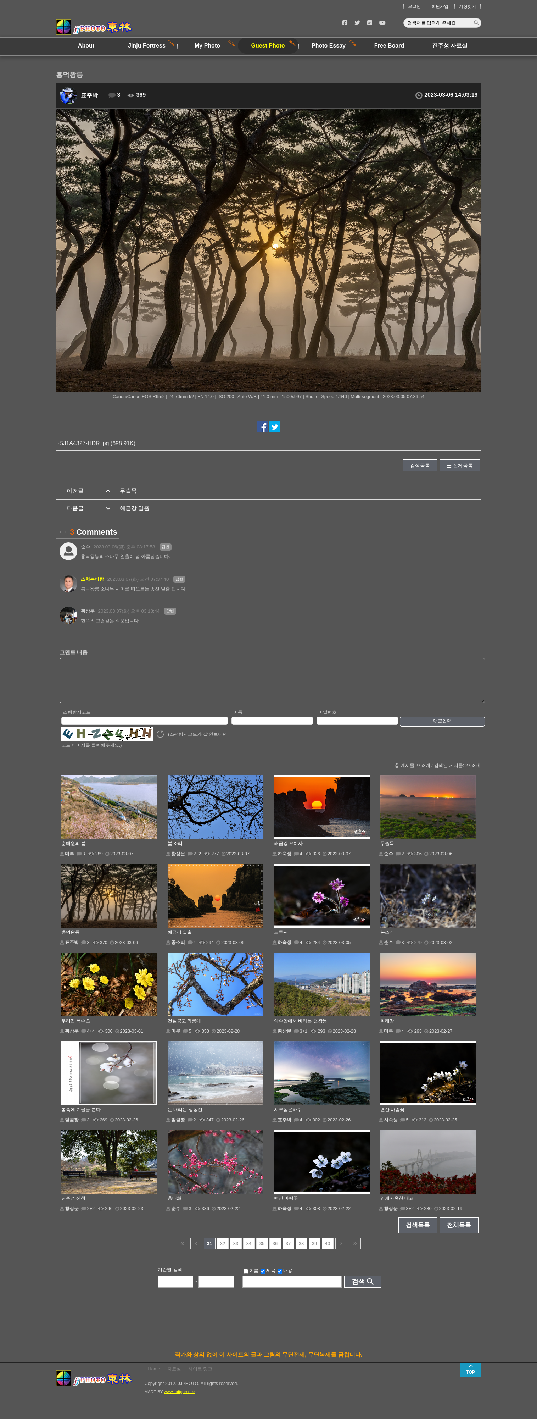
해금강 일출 (135, 508)
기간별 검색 (170, 1277)
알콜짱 (72, 1127)
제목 (268, 1278)
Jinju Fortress (147, 46)
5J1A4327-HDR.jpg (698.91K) (98, 443)
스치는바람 (92, 579)
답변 (165, 547)
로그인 (414, 6)
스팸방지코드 (77, 719)
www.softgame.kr (179, 1399)
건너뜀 (182, 1251)
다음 (341, 1251)
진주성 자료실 (450, 46)
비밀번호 (327, 719)
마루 (69, 861)
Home (154, 1376)
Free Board (389, 46)
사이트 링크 (200, 1376)
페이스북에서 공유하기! (262, 427)
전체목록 (463, 465)
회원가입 (439, 6)
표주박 (89, 95)
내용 (285, 1278)
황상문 (88, 611)
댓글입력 (442, 728)
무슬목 (128, 491)
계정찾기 (467, 6)
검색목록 (420, 465)
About (86, 46)
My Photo (207, 46)
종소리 (178, 950)
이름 (237, 719)
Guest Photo (268, 46)
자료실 (174, 1376)
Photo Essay (329, 46)
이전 (196, 1251)
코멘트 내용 (74, 652)
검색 (358, 1289)
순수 (85, 547)
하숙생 (284, 861)
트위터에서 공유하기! (275, 427)
